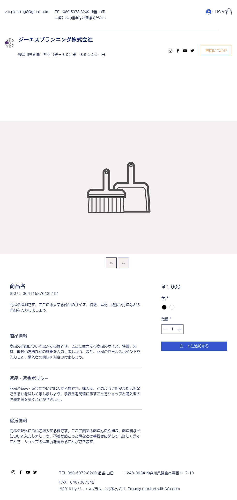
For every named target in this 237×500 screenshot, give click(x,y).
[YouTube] (185, 50)
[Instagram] (170, 50)
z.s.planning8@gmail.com (27, 12)
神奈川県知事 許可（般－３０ (43, 54)
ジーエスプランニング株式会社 (58, 39)
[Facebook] (177, 50)
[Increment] (179, 329)
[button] (229, 11)
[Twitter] (192, 50)
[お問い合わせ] (216, 50)
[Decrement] (165, 329)
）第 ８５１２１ (85, 54)
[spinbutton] (172, 329)
